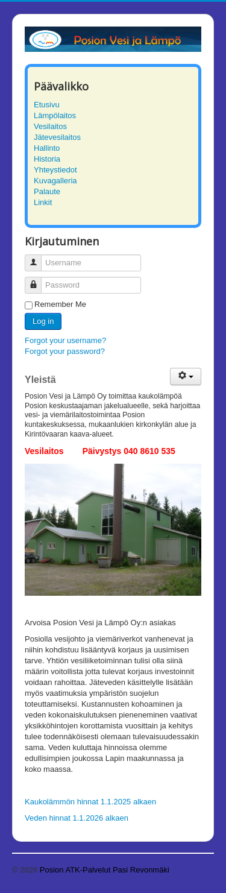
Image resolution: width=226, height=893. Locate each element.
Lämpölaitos (55, 115)
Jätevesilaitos (57, 137)
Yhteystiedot (55, 169)
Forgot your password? (65, 351)
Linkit (43, 202)
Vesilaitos (50, 126)
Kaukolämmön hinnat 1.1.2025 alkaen (90, 801)
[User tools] (185, 376)
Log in (43, 321)
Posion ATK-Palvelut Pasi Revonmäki (104, 869)
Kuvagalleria (55, 180)
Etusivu (47, 104)
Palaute (47, 191)
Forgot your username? (65, 340)
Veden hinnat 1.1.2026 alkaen (76, 817)
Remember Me (60, 304)
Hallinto (47, 148)
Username (37, 257)
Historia (47, 158)
